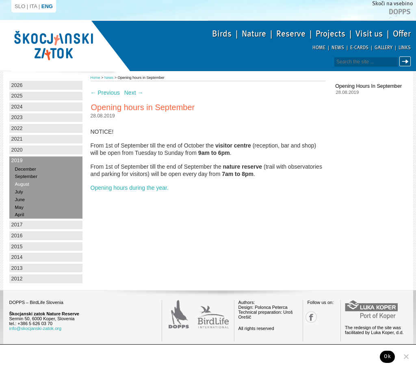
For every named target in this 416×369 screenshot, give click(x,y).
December (25, 169)
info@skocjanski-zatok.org (35, 328)
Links (405, 48)
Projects (330, 33)
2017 (17, 225)
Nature (254, 33)
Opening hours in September (368, 86)
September (26, 176)
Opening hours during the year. (130, 187)
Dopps (400, 12)
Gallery (383, 48)
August (22, 184)
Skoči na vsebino (392, 3)
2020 (17, 150)
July (19, 191)
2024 (17, 107)
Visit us (369, 33)
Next (133, 92)
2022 (17, 128)
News (338, 48)
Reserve (291, 33)
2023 (17, 117)
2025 (17, 96)
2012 (17, 279)
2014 (17, 257)
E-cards (359, 48)
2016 (17, 236)
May (19, 207)
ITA (33, 6)
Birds (222, 33)
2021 (17, 139)
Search (406, 62)
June (20, 199)
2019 (17, 160)
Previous (105, 92)
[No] (406, 356)
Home (318, 48)
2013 (17, 268)
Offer (402, 33)
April (19, 214)
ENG (47, 6)
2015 (17, 247)
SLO (20, 6)
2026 (17, 85)
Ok (387, 356)
